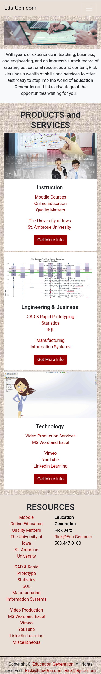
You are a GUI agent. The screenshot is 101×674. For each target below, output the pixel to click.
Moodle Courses (50, 197)
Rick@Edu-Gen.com (73, 536)
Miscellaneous (26, 642)
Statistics (50, 323)
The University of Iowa (50, 220)
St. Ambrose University (49, 227)
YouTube (50, 459)
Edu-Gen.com (20, 8)
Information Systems (50, 346)
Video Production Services (50, 436)
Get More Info (50, 239)
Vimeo (50, 453)
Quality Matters (50, 210)
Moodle (26, 517)
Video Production (26, 610)
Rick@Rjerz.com (80, 670)
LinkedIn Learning (51, 466)
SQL (50, 329)
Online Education (50, 203)
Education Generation (53, 664)
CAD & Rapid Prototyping (50, 316)
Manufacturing (50, 340)
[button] (11, 33)
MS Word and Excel (50, 442)
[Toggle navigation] (89, 8)
